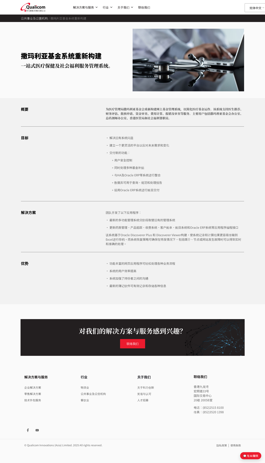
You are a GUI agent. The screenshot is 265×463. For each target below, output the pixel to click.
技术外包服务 (33, 400)
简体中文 (255, 8)
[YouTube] (37, 430)
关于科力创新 (146, 387)
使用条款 (235, 445)
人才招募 (143, 400)
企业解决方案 (33, 387)
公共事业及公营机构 (34, 18)
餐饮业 (85, 400)
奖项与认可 (144, 393)
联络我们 (144, 7)
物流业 (85, 387)
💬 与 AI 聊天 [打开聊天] (250, 456)
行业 (108, 7)
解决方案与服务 (85, 7)
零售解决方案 (33, 393)
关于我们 (125, 7)
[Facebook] (27, 430)
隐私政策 (221, 445)
